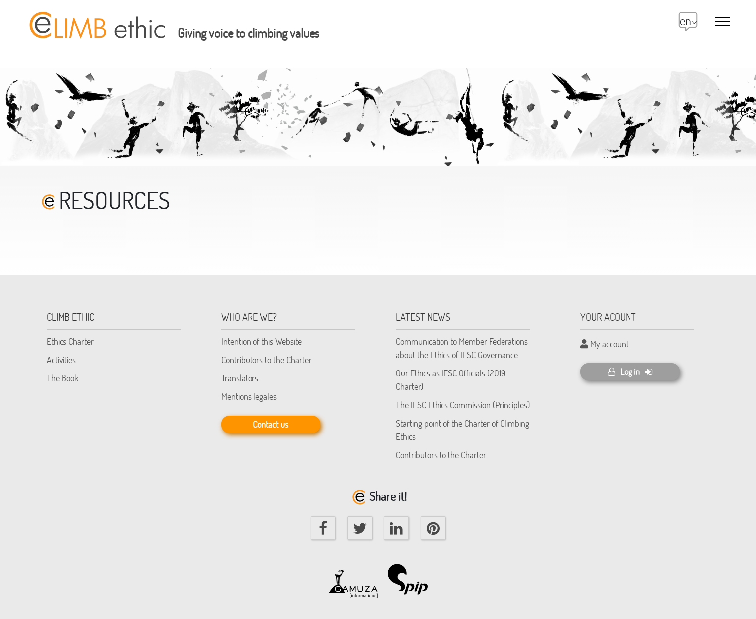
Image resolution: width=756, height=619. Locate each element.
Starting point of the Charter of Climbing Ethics (462, 429)
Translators (239, 378)
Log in (630, 371)
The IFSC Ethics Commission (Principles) (463, 405)
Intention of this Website (261, 341)
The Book (62, 378)
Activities (61, 360)
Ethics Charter (70, 341)
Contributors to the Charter (266, 360)
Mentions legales (249, 396)
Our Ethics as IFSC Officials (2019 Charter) (450, 379)
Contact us (270, 424)
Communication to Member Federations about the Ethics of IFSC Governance (462, 348)
